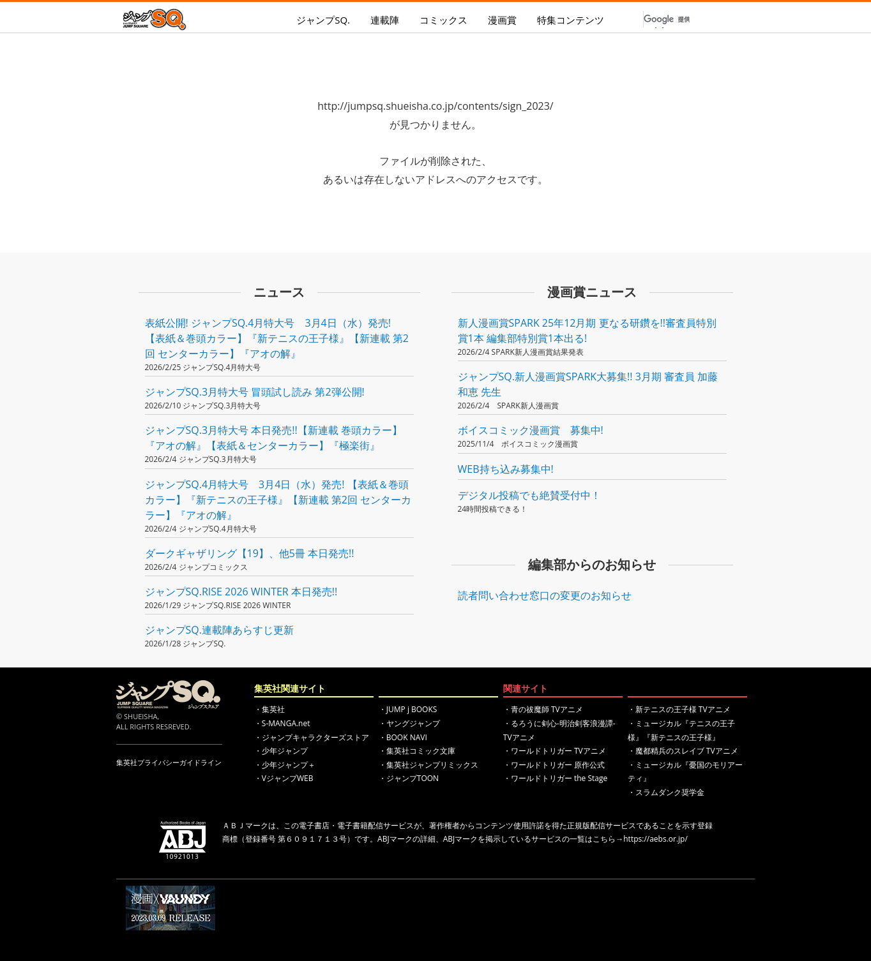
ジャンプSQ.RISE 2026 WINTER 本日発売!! (241, 592)
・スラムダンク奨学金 (666, 792)
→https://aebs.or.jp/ (652, 838)
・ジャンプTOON (409, 778)
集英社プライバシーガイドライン (169, 762)
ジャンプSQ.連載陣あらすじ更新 (219, 630)
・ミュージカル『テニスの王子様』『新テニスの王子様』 (681, 730)
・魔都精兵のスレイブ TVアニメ (683, 750)
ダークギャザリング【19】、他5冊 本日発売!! (249, 553)
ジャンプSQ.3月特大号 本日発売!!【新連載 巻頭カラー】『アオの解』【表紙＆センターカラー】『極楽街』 (273, 437)
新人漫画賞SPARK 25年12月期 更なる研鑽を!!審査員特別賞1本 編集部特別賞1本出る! (587, 330)
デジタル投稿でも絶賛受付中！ (529, 495)
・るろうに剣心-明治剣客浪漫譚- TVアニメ (559, 730)
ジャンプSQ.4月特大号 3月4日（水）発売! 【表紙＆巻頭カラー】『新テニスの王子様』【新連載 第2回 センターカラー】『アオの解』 (278, 499)
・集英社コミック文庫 (417, 750)
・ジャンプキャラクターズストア (311, 737)
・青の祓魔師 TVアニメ (543, 709)
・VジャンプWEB (284, 778)
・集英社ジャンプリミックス (428, 764)
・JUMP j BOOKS (408, 709)
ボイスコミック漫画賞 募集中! (530, 430)
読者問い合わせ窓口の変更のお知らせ (545, 595)
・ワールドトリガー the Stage (555, 778)
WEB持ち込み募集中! (506, 469)
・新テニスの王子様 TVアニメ (679, 709)
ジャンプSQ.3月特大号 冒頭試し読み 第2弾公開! (255, 392)
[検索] (668, 19)
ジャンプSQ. (323, 19)
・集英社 (269, 709)
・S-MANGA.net (282, 723)
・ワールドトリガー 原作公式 (554, 764)
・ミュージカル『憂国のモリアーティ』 (685, 771)
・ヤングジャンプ (409, 723)
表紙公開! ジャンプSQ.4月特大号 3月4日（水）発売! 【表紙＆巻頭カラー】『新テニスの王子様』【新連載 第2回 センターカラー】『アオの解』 (277, 338)
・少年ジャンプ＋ (284, 764)
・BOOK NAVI (403, 737)
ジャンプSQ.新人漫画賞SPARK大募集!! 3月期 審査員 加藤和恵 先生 (588, 384)
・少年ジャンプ (281, 750)
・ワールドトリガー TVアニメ (554, 750)
